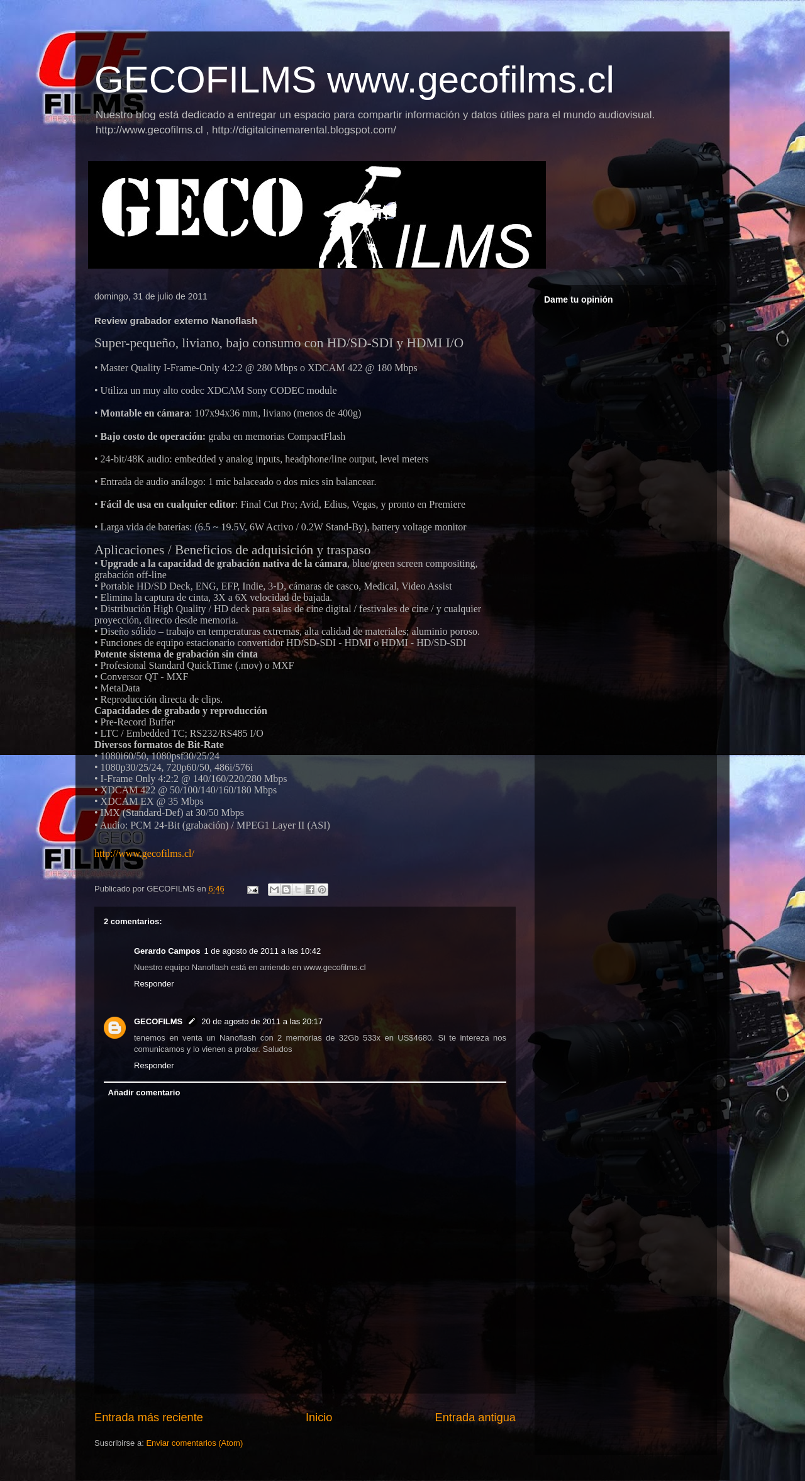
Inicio (319, 1417)
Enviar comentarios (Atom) (194, 1443)
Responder (154, 983)
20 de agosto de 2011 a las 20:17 (262, 1021)
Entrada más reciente (148, 1417)
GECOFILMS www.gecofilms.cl (354, 80)
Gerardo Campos (167, 951)
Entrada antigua (475, 1417)
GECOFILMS (158, 1021)
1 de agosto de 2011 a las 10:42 (262, 951)
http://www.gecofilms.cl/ (144, 853)
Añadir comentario (144, 1092)
